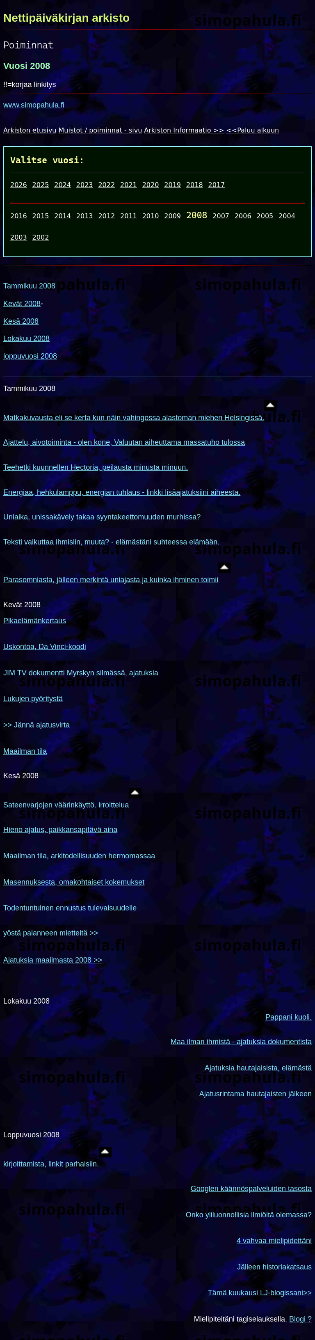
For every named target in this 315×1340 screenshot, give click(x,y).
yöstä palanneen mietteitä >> (50, 933)
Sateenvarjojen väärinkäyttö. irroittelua (66, 805)
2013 (84, 216)
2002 (40, 237)
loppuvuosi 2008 (30, 356)
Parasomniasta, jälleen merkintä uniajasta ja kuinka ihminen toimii (110, 580)
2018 (194, 185)
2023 (84, 185)
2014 (62, 216)
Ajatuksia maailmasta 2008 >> (52, 960)
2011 (128, 216)
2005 (265, 216)
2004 (286, 216)
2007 (220, 216)
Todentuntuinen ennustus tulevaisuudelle (70, 908)
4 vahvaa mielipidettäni (274, 1241)
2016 (18, 216)
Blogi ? (300, 1319)
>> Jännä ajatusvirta (36, 725)
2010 (150, 216)
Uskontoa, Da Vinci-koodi (44, 647)
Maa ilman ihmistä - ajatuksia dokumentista (241, 1042)
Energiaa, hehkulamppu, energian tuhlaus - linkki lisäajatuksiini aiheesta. (121, 492)
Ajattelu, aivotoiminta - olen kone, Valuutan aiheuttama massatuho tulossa (124, 442)
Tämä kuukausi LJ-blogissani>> (260, 1293)
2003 (18, 237)
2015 (40, 216)
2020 (150, 185)
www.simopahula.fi (33, 105)
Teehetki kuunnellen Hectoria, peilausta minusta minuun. (95, 467)
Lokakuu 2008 (26, 338)
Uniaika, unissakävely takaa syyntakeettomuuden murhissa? (102, 517)
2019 (172, 185)
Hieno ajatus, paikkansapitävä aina (60, 829)
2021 (128, 185)
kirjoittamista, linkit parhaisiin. (51, 1164)
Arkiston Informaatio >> (184, 130)
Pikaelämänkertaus (34, 621)
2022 (106, 185)
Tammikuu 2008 (29, 286)
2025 (40, 185)
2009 (172, 216)
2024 (62, 185)
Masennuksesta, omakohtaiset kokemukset (73, 882)
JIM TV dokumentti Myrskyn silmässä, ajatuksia (80, 673)
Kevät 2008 (22, 304)
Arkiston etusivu (30, 130)
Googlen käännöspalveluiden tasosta (251, 1189)
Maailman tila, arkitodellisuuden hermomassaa (79, 856)
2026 (18, 185)
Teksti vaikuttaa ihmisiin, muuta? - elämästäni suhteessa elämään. (111, 542)
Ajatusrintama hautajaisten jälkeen (255, 1094)
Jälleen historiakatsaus (274, 1267)
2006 (243, 216)
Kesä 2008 (21, 321)
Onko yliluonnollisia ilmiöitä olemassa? (249, 1215)
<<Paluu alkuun (252, 130)
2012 (106, 216)
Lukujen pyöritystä (33, 699)
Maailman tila (25, 751)
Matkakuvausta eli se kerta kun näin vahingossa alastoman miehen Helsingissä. (133, 418)
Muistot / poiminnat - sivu (100, 130)
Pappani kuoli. (288, 1017)
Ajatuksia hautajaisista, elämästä (258, 1068)
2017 (216, 185)
